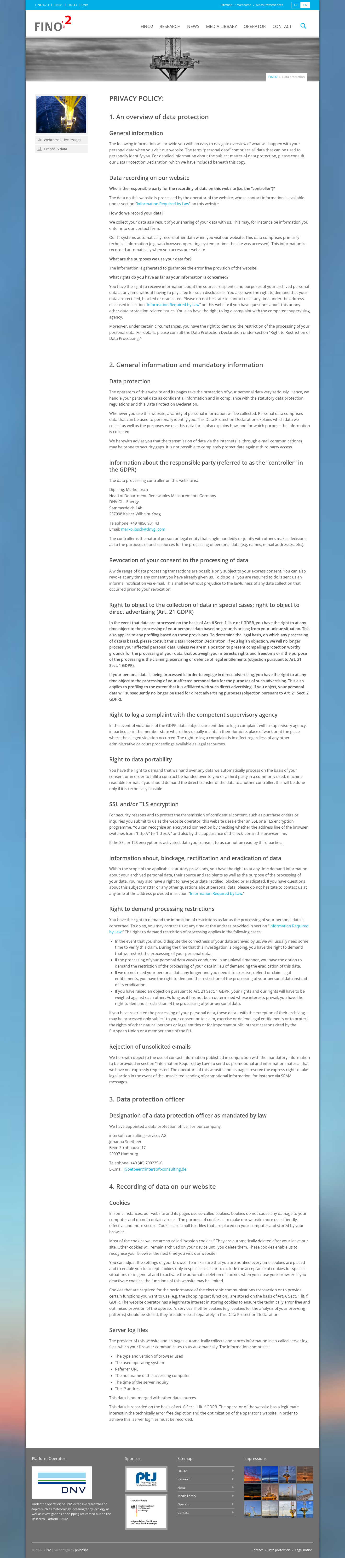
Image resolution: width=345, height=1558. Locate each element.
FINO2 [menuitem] (147, 26)
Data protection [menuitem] (279, 1550)
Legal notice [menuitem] (303, 1550)
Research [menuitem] (170, 26)
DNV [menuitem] (84, 5)
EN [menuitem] (305, 5)
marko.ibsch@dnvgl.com (143, 529)
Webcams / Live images (59, 140)
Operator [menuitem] (255, 26)
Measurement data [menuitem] (269, 5)
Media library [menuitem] (221, 26)
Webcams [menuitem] (244, 5)
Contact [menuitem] (282, 26)
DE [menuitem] (296, 5)
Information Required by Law (163, 203)
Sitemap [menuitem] (226, 5)
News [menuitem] (193, 26)
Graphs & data (52, 149)
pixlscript (81, 1550)
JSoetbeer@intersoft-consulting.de (155, 1169)
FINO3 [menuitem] (72, 5)
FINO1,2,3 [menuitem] (42, 5)
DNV (47, 1550)
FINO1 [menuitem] (58, 5)
